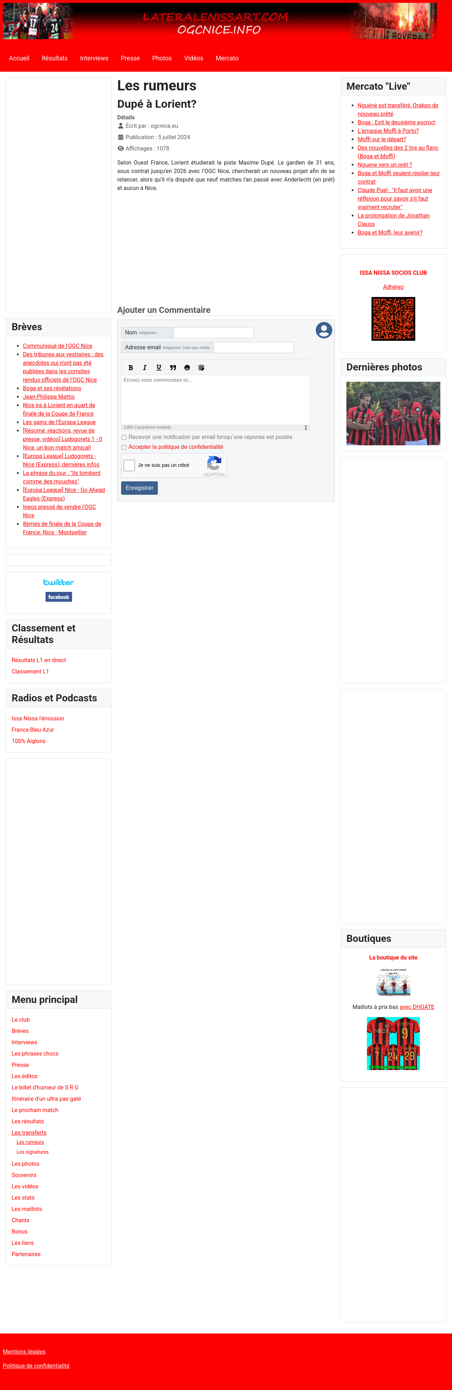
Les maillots (27, 1209)
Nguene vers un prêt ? (385, 164)
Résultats (54, 58)
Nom (141, 332)
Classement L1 (30, 671)
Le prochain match (35, 1110)
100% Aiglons (29, 741)
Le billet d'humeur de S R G (45, 1087)
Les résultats (28, 1121)
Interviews (94, 58)
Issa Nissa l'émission (38, 718)
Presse (130, 58)
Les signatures (33, 1152)
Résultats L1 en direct (39, 660)
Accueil (19, 58)
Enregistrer (139, 488)
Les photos (26, 1163)
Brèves (20, 1031)
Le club (21, 1019)
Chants (20, 1220)
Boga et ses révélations (52, 388)
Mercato (227, 58)
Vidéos (193, 58)
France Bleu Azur (33, 729)
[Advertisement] (58, 198)
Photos (162, 58)
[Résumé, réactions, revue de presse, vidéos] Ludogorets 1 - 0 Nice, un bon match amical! (62, 439)
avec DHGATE (417, 1007)
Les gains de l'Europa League (59, 422)
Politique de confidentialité (36, 1365)
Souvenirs (24, 1175)
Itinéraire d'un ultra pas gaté (46, 1098)
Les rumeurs (30, 1142)
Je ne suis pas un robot (163, 465)
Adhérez (393, 287)
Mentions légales (24, 1351)
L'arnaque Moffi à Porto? (388, 130)
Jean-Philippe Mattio (49, 396)
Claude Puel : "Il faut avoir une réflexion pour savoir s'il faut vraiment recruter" (395, 198)
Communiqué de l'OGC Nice (57, 346)
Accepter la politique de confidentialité (176, 447)
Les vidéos (25, 1186)
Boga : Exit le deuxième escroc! (396, 122)
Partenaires (26, 1254)
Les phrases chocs (35, 1053)
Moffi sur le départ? (382, 139)
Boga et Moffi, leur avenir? (390, 232)
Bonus (20, 1231)
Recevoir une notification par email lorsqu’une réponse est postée (210, 437)
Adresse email (167, 347)
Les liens (23, 1243)
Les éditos (24, 1076)
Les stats (23, 1197)
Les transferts (29, 1132)
